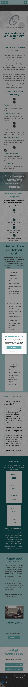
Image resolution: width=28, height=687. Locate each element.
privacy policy (19, 343)
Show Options (14, 352)
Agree (14, 347)
